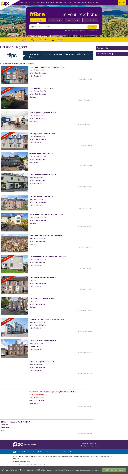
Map (80, 2)
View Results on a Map (105, 53)
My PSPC (122, 2)
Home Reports (61, 2)
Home (21, 2)
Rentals (27, 2)
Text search (90, 20)
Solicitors (35, 2)
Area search (55, 20)
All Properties (60, 39)
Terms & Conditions (29, 465)
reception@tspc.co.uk (91, 446)
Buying (70, 2)
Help (97, 2)
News (42, 2)
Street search (73, 20)
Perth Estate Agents (18, 465)
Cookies (44, 465)
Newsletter (50, 2)
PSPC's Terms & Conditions (91, 31)
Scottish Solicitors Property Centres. (45, 452)
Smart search (38, 20)
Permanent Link (102, 48)
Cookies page (85, 470)
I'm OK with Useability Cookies (114, 470)
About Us (91, 2)
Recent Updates (42, 39)
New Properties (21, 39)
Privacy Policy (38, 465)
